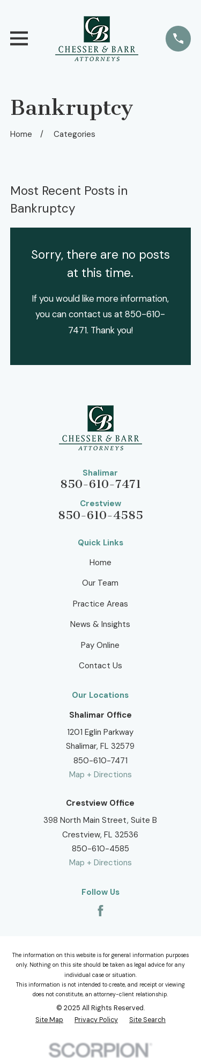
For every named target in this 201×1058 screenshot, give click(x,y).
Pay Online (100, 645)
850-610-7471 (100, 484)
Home (100, 562)
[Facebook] (100, 910)
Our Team (100, 583)
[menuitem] (49, 1020)
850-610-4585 (100, 515)
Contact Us (100, 665)
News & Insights (100, 624)
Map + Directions (100, 774)
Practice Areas (100, 604)
